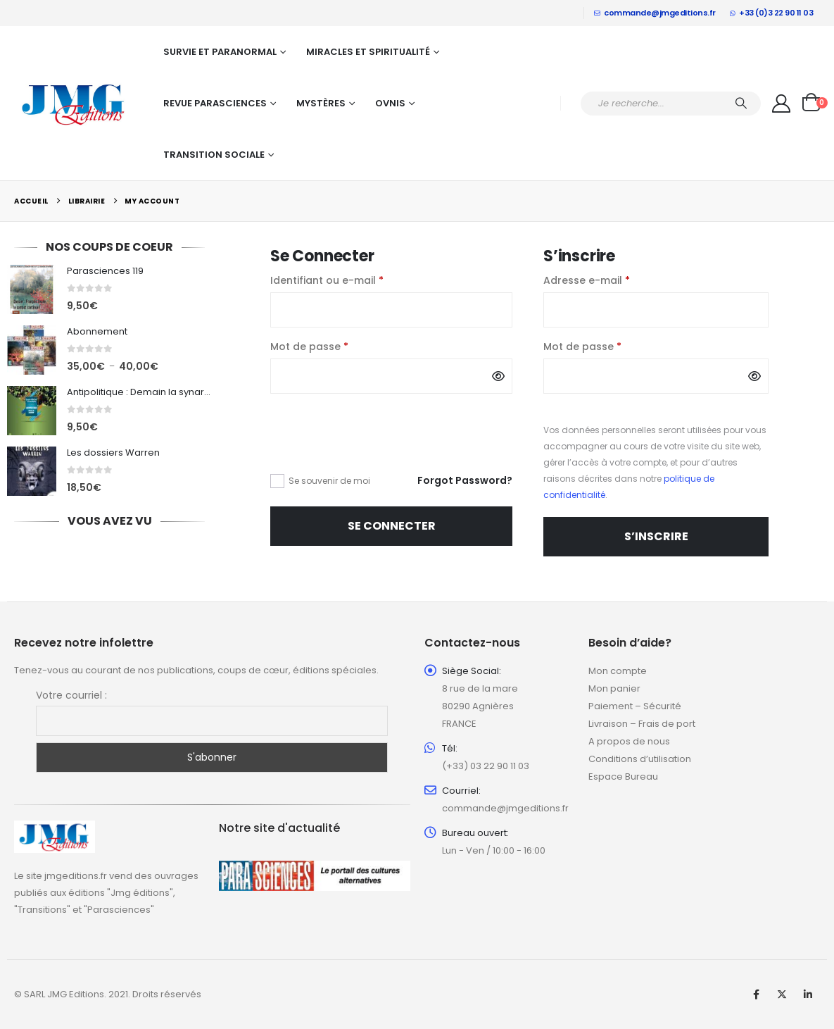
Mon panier (614, 688)
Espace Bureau (623, 776)
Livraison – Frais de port (641, 723)
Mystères (321, 103)
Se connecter (392, 526)
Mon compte (617, 671)
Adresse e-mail (615, 279)
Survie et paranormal (220, 51)
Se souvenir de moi (329, 481)
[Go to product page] (31, 289)
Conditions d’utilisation (639, 759)
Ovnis (390, 103)
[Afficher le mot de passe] (498, 376)
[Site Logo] (74, 103)
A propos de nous (629, 741)
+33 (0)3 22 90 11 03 (772, 12)
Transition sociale (214, 154)
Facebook (755, 994)
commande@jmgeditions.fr (655, 12)
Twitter (781, 994)
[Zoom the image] (54, 828)
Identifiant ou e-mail (355, 279)
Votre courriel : (71, 695)
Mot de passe (338, 346)
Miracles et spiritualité (368, 51)
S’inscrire (656, 536)
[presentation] (366, 441)
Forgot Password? (464, 480)
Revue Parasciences (215, 103)
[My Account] (781, 103)
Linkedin (808, 994)
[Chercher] (741, 104)
